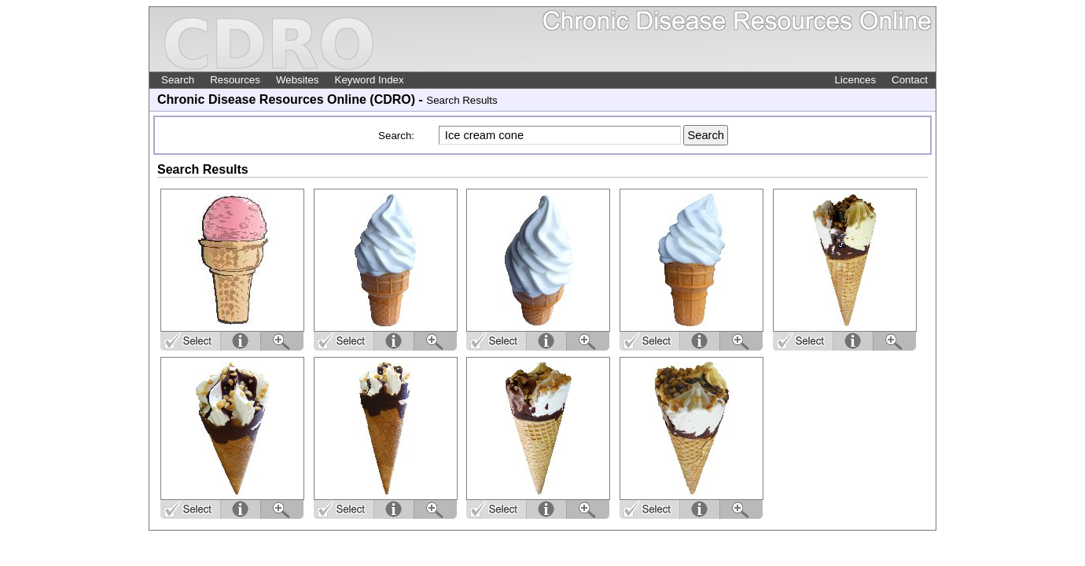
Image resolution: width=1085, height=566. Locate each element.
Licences (855, 80)
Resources (235, 80)
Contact (910, 80)
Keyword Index (369, 80)
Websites (297, 80)
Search (177, 80)
